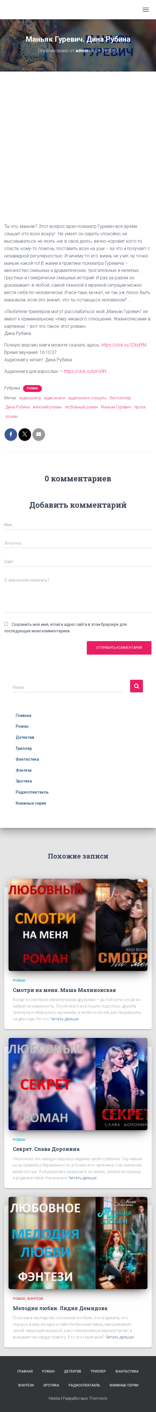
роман (12, 416)
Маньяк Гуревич (116, 407)
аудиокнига (30, 398)
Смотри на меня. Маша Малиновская (64, 990)
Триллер (24, 748)
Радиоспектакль (32, 792)
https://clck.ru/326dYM (123, 345)
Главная (23, 715)
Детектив (25, 737)
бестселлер (120, 398)
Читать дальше (64, 1019)
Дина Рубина (18, 407)
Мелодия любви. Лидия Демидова (60, 1308)
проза (139, 407)
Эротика (24, 781)
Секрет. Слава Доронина (46, 1148)
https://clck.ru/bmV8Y (85, 371)
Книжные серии (31, 803)
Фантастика (27, 759)
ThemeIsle (98, 1398)
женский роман (47, 407)
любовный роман (81, 407)
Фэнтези (24, 770)
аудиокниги (54, 398)
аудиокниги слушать (87, 398)
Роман (32, 388)
